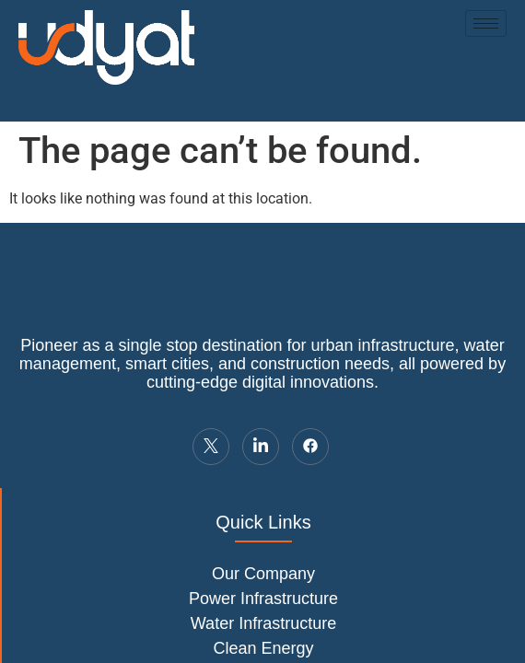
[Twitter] (210, 446)
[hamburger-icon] (486, 23)
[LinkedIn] (260, 446)
